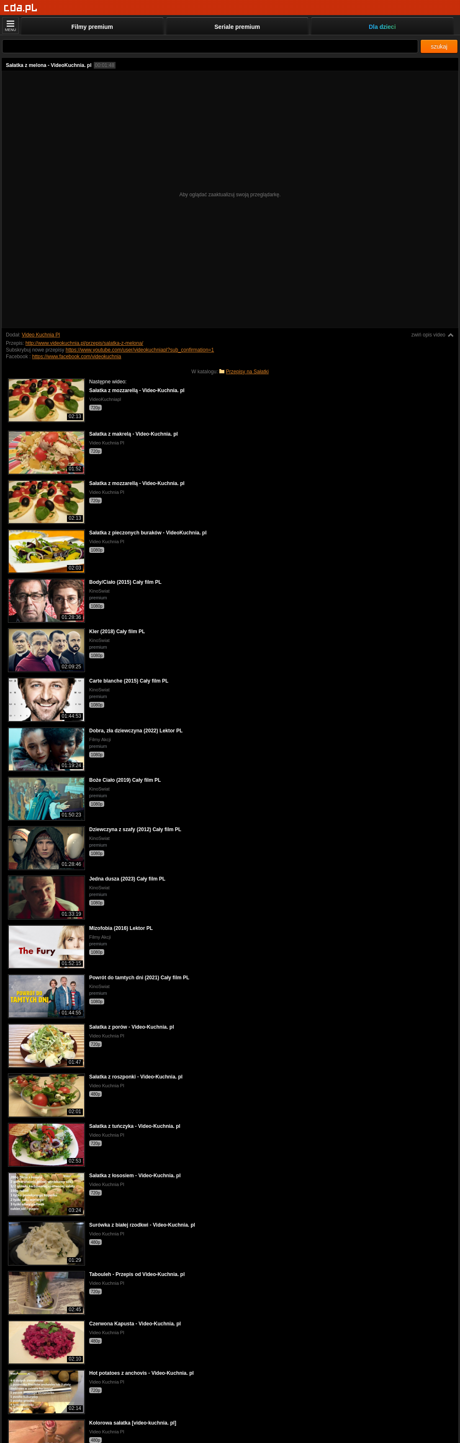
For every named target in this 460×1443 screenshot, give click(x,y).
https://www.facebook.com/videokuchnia (76, 356)
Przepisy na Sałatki (247, 372)
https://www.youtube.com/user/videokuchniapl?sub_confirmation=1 (140, 350)
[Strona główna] (20, 8)
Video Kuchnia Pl (41, 335)
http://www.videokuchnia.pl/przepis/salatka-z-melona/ (84, 343)
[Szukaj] (210, 46)
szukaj (439, 46)
